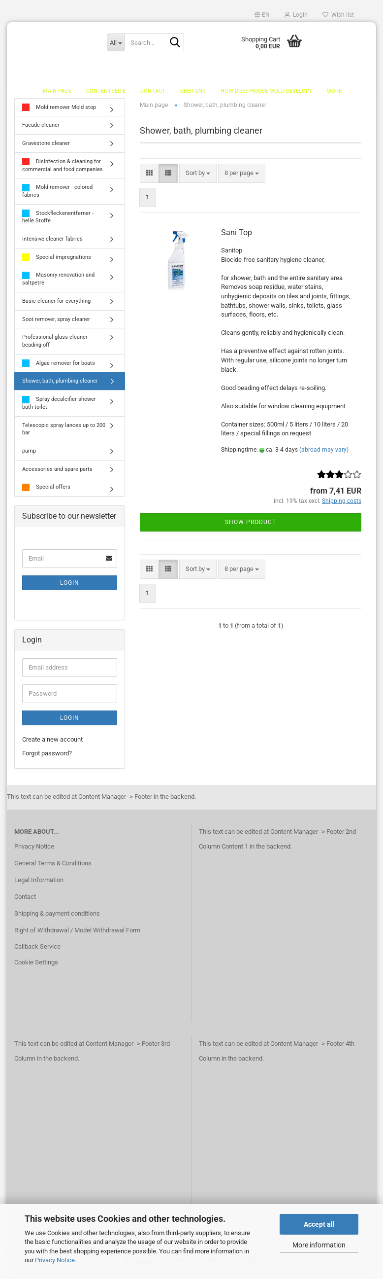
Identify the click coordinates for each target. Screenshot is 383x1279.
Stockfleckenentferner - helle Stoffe (58, 222)
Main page (57, 91)
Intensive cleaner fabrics (52, 244)
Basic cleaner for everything (56, 306)
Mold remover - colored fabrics (57, 196)
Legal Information (39, 885)
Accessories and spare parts (57, 474)
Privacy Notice (55, 1260)
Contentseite (106, 91)
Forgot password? (47, 759)
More (334, 91)
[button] (262, 14)
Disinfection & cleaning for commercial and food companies (62, 171)
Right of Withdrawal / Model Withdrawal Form (77, 935)
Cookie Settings (36, 968)
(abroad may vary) (324, 455)
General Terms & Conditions (53, 868)
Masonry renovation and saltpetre (58, 284)
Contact (152, 91)
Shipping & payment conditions (57, 919)
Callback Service (37, 952)
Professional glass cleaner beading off (55, 347)
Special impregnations (56, 263)
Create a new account (52, 744)
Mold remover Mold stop (59, 113)
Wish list (338, 14)
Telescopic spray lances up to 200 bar (63, 434)
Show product (250, 527)
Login (69, 588)
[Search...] (115, 42)
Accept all (319, 1224)
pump (29, 456)
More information (319, 1245)
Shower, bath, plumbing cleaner (60, 387)
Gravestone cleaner (46, 148)
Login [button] (296, 14)
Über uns (193, 91)
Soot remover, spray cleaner (56, 324)
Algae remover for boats (58, 369)
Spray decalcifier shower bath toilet (59, 408)
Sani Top (236, 238)
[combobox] (198, 178)
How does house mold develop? (266, 91)
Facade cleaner (41, 131)
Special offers (46, 493)
